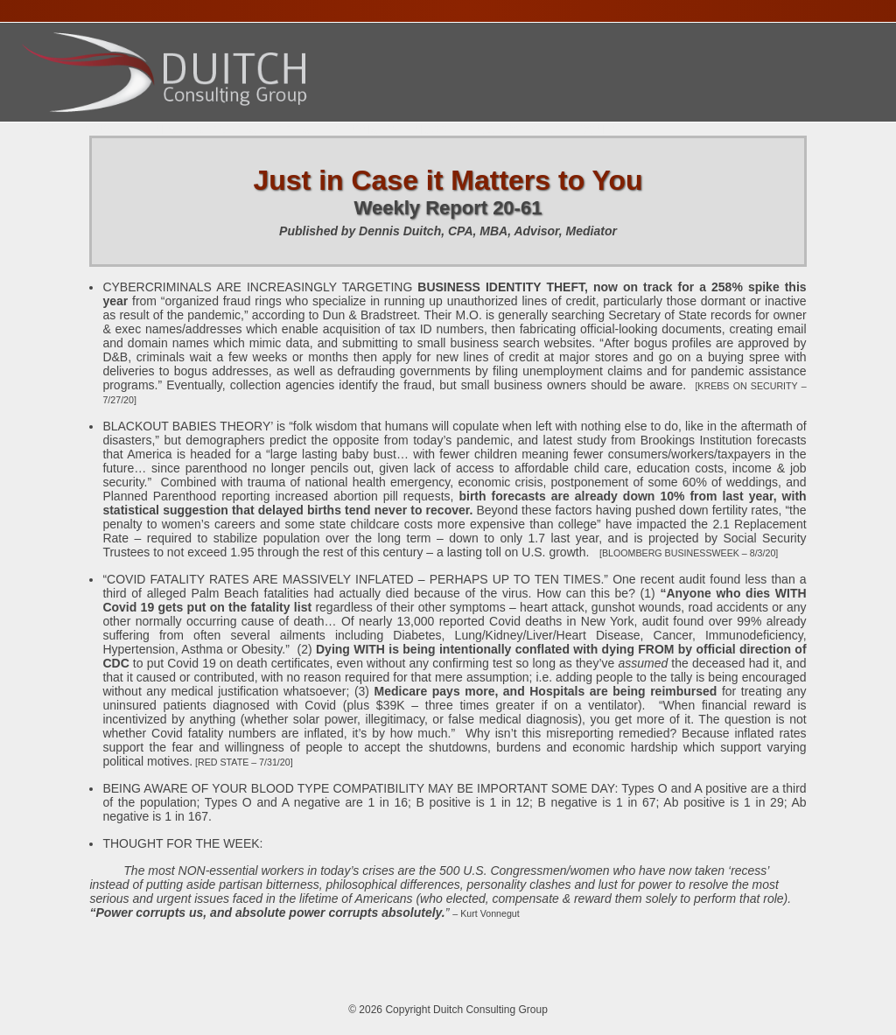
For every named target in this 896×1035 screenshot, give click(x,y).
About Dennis (129, 129)
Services (226, 129)
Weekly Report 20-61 (448, 208)
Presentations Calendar (362, 129)
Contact (607, 129)
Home (44, 129)
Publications (512, 129)
